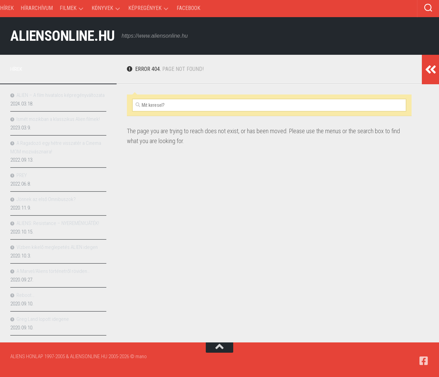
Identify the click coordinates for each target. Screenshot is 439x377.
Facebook (188, 8)
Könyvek (102, 8)
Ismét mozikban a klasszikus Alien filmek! (58, 119)
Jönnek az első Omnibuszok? (46, 199)
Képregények (145, 8)
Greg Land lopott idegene (42, 319)
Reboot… (25, 295)
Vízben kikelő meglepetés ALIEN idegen (57, 247)
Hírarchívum (37, 8)
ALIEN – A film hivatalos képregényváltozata (60, 95)
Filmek (68, 8)
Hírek (7, 8)
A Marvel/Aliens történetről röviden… (53, 271)
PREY (21, 175)
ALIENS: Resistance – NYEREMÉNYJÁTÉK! (57, 223)
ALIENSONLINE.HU (62, 35)
